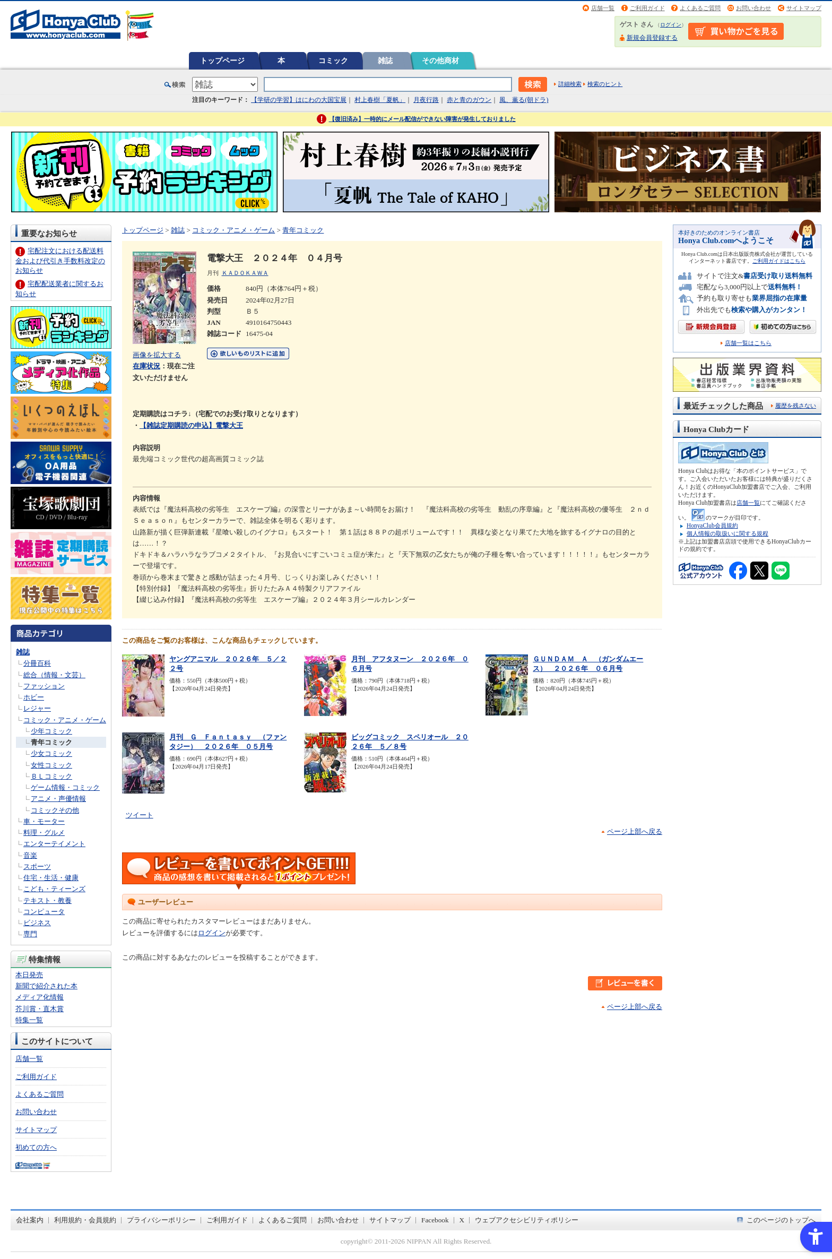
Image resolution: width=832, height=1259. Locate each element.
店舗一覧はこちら (748, 343)
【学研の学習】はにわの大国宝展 (298, 100)
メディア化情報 (39, 997)
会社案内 (30, 1220)
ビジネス (37, 923)
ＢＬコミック (51, 776)
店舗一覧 (602, 8)
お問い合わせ (753, 8)
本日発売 (29, 975)
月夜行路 (426, 100)
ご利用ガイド (647, 8)
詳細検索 (570, 84)
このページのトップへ (781, 1220)
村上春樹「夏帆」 (379, 100)
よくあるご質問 (700, 8)
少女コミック (51, 753)
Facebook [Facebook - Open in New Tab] (435, 1220)
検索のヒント (604, 84)
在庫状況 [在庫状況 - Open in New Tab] (146, 366)
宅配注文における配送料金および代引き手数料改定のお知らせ (60, 260)
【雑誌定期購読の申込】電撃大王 (191, 425)
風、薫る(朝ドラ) (523, 100)
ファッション (44, 686)
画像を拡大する (157, 355)
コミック (333, 60)
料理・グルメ (44, 833)
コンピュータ (44, 912)
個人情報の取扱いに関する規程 (727, 533)
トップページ (222, 60)
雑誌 (385, 60)
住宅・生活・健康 (51, 878)
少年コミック (51, 731)
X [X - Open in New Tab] (462, 1220)
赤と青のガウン (469, 100)
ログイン (670, 25)
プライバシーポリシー (161, 1220)
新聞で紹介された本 (46, 986)
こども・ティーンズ (54, 889)
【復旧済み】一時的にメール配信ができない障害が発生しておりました (422, 119)
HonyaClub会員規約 (712, 525)
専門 (30, 934)
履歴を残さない (795, 405)
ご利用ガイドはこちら (778, 261)
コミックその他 (55, 810)
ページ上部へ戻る (634, 831)
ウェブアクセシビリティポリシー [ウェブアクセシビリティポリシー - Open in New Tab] (526, 1220)
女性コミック (51, 765)
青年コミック (51, 742)
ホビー (33, 697)
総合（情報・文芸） (54, 675)
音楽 (30, 855)
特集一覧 (29, 1020)
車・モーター (44, 821)
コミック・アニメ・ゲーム (64, 720)
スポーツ (37, 866)
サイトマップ (803, 8)
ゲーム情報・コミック (65, 787)
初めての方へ (36, 1147)
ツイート (139, 815)
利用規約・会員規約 (85, 1220)
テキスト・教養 (47, 900)
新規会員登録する (652, 37)
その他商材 (440, 60)
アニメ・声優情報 (58, 799)
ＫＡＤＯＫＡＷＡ (245, 273)
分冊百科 (37, 663)
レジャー (37, 708)
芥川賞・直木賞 (39, 1009)
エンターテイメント (54, 844)
